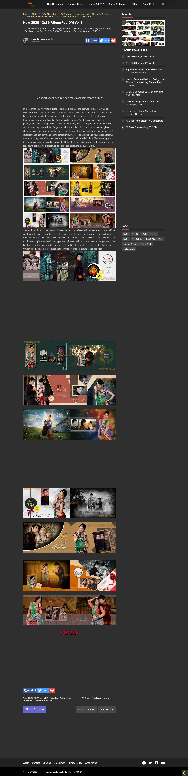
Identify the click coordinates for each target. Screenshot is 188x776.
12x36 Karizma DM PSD (42, 700)
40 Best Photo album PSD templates (144, 120)
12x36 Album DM (41, 698)
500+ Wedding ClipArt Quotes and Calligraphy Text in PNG (143, 103)
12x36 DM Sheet (83, 698)
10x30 (135, 234)
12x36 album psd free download (62, 698)
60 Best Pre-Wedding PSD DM (141, 127)
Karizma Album (75, 4)
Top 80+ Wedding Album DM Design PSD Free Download (144, 71)
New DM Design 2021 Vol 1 (140, 63)
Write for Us (91, 763)
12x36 (30, 698)
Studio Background (117, 4)
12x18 (144, 234)
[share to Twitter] (104, 40)
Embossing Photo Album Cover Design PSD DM (141, 112)
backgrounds (129, 249)
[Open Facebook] (144, 763)
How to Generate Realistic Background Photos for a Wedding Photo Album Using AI (145, 82)
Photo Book (146, 244)
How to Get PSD (96, 4)
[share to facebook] (91, 40)
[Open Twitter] (150, 763)
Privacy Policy (75, 763)
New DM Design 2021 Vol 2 (140, 56)
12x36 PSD (57, 700)
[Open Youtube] (163, 763)
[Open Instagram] (156, 763)
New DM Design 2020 (134, 49)
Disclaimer (59, 763)
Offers (135, 4)
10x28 (126, 234)
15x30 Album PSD (154, 239)
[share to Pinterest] (113, 40)
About (26, 763)
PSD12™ (79, 772)
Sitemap (47, 763)
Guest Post (148, 4)
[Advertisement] (69, 68)
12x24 (153, 234)
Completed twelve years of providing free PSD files (144, 93)
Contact (36, 763)
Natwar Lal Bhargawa (41, 39)
